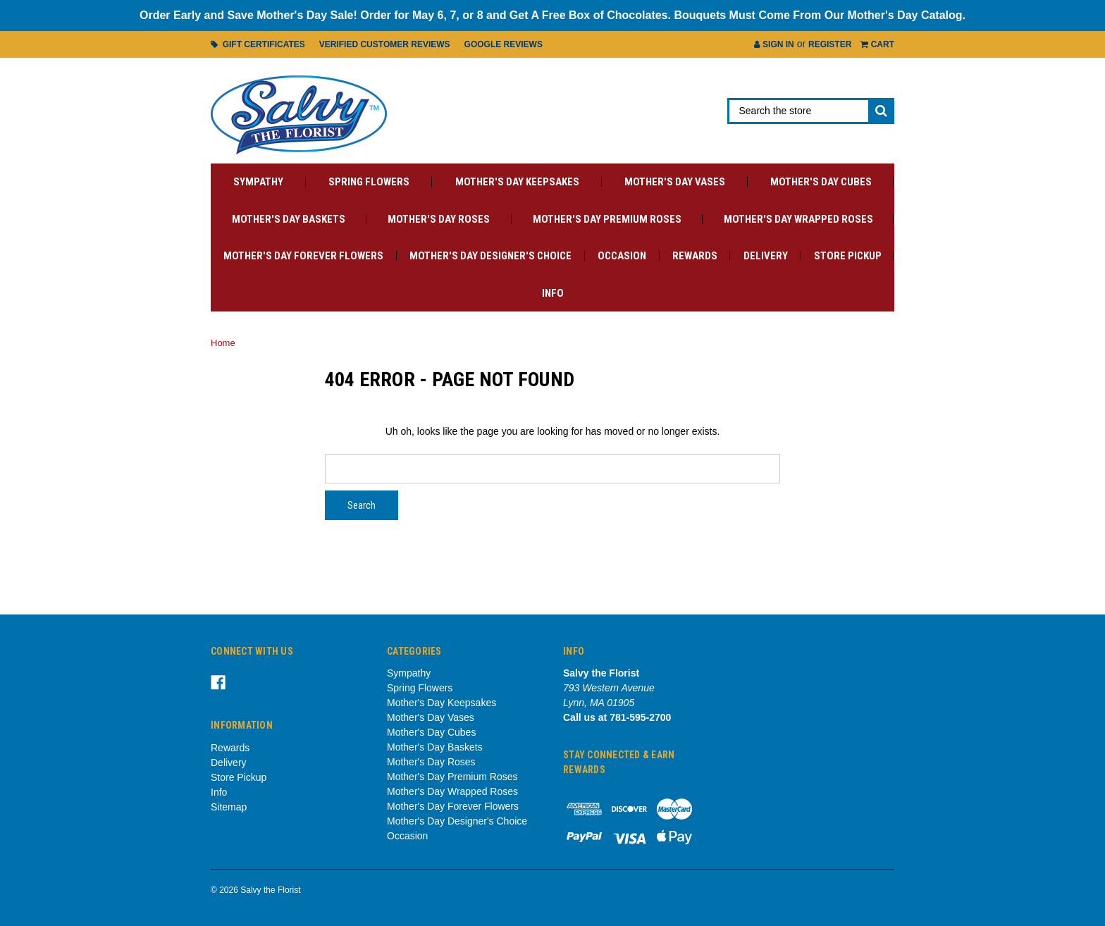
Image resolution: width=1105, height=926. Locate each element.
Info (553, 293)
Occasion (622, 255)
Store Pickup (848, 255)
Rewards (694, 255)
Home (223, 343)
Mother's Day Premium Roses (607, 219)
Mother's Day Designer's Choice (490, 255)
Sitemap (229, 807)
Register (829, 44)
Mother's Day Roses (439, 219)
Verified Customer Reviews (384, 44)
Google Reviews (503, 44)
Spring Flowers (368, 181)
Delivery (765, 255)
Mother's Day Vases (674, 181)
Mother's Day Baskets (288, 219)
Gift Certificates (258, 44)
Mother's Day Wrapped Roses (798, 219)
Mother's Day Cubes (821, 181)
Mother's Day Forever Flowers (303, 255)
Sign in (774, 44)
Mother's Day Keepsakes (517, 181)
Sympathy (258, 181)
